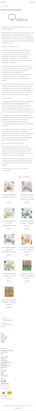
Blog (2, 353)
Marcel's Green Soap (6, 362)
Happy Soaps (4, 360)
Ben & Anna (4, 367)
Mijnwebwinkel (18, 408)
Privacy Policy (4, 352)
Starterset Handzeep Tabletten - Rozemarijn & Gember (9, 302)
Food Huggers (4, 375)
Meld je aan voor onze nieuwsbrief (11, 9)
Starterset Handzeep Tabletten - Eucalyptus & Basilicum (27, 276)
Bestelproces (4, 336)
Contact (3, 340)
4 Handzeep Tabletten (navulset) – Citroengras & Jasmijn (9, 223)
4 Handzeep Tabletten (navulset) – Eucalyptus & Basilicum (27, 223)
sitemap (15, 405)
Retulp (2, 374)
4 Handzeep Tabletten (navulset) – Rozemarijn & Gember (9, 250)
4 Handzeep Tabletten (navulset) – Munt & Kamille (9, 276)
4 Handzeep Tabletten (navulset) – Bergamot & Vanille (27, 250)
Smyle (2, 372)
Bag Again (3, 370)
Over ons (3, 335)
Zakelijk (3, 341)
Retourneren (4, 338)
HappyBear (4, 363)
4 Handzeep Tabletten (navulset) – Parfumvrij (9, 196)
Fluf (2, 369)
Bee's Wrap (4, 358)
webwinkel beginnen (23, 405)
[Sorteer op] (26, 176)
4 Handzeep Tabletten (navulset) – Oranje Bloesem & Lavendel (27, 197)
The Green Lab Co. (5, 365)
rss (18, 405)
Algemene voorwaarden (7, 350)
